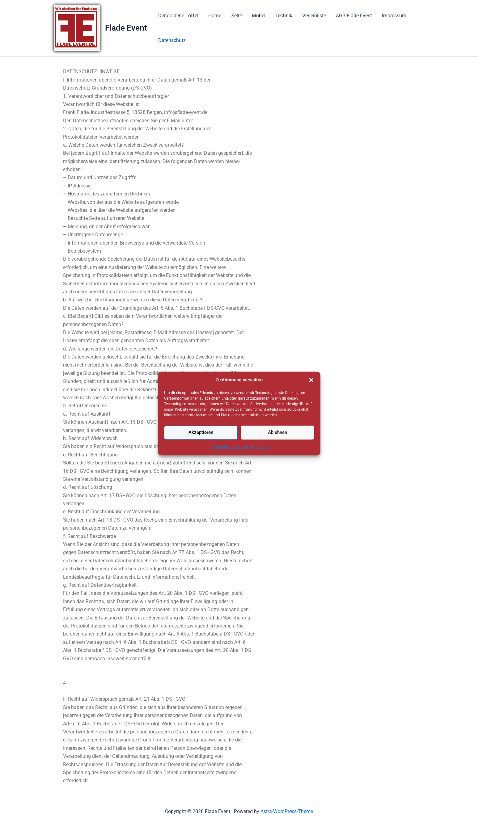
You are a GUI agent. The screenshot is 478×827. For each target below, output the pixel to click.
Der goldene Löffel (178, 16)
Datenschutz (172, 40)
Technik (283, 16)
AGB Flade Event (354, 16)
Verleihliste (314, 16)
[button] (311, 391)
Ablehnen (277, 444)
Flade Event (126, 27)
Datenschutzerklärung (229, 458)
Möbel (258, 16)
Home (214, 16)
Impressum (260, 458)
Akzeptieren (200, 444)
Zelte (236, 16)
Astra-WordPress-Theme (286, 811)
